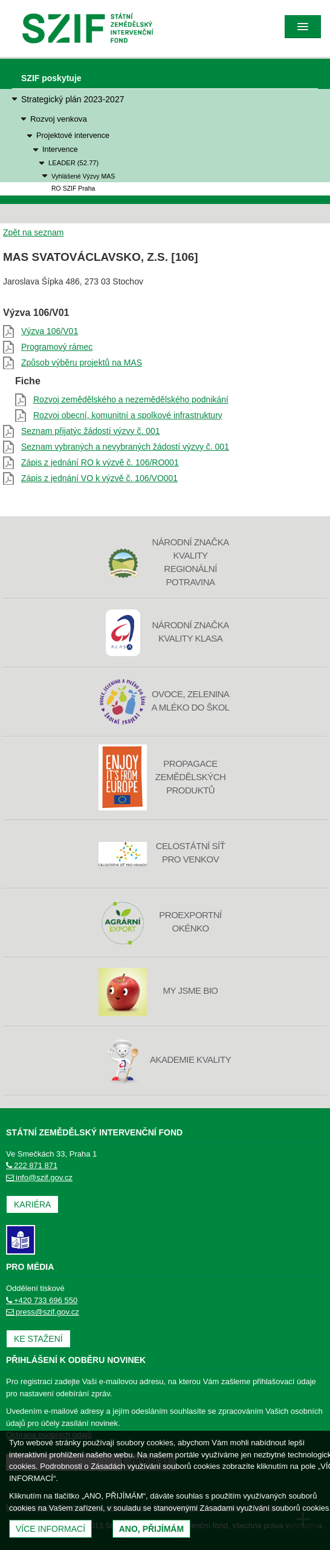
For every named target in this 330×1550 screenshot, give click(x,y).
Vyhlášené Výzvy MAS (83, 176)
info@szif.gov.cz (39, 1177)
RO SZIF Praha (73, 188)
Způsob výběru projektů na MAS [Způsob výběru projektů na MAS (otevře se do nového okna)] (81, 362)
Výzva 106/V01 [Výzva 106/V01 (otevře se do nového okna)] (49, 331)
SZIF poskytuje (51, 78)
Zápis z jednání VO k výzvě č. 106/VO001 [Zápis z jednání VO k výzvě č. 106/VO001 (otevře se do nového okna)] (99, 478)
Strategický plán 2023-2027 (72, 99)
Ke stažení (38, 1339)
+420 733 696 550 (41, 1300)
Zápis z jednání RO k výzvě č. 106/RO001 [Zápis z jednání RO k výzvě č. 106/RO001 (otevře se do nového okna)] (100, 462)
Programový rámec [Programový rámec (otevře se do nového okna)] (56, 347)
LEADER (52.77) (73, 162)
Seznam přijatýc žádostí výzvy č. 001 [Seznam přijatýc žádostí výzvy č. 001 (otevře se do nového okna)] (90, 431)
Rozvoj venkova (58, 118)
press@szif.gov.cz (42, 1311)
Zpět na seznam (33, 232)
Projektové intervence (72, 135)
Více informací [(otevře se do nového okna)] (50, 1529)
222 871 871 (31, 1165)
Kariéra (32, 1204)
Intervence (60, 149)
